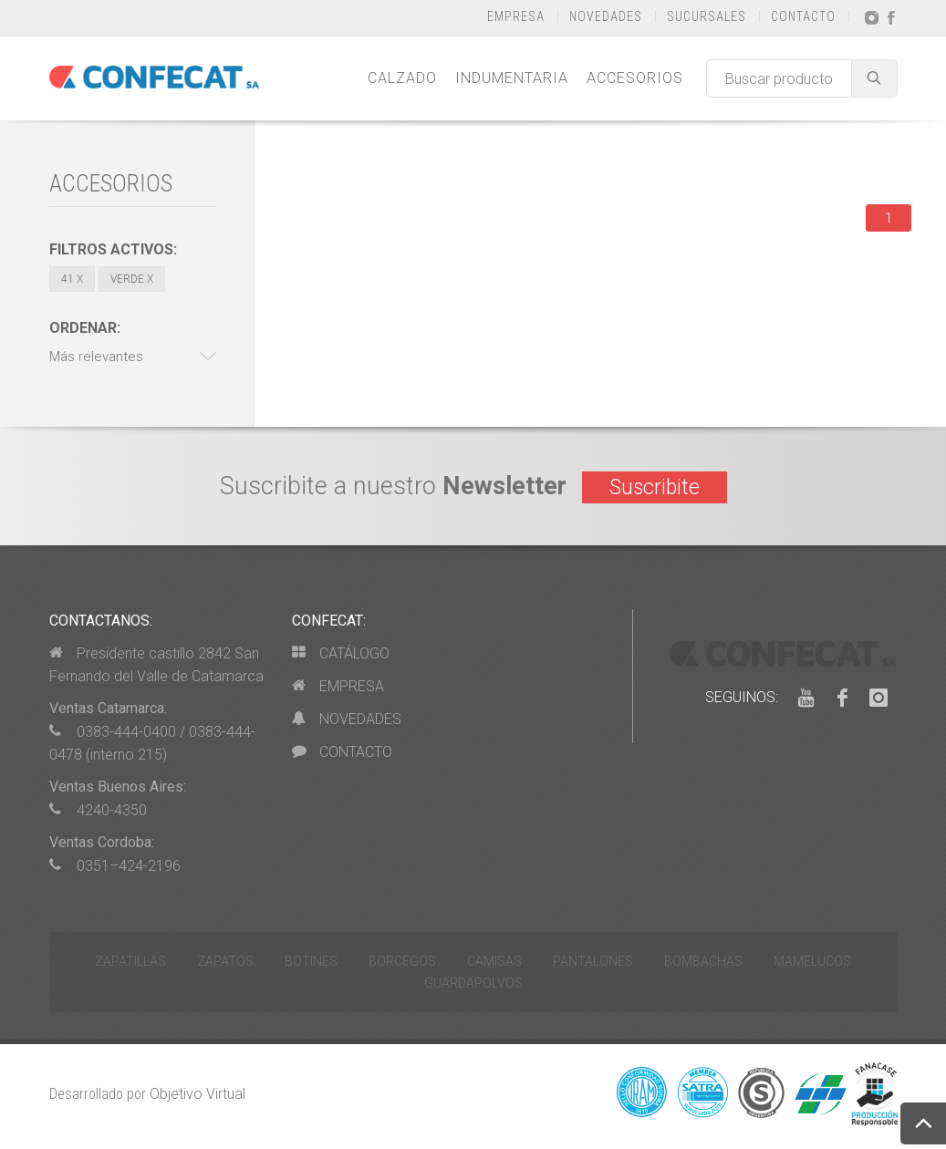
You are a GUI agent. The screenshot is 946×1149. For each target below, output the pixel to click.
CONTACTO (803, 16)
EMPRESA (516, 16)
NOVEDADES (605, 16)
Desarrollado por (147, 1093)
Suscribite (654, 487)
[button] (133, 357)
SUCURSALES (706, 16)
